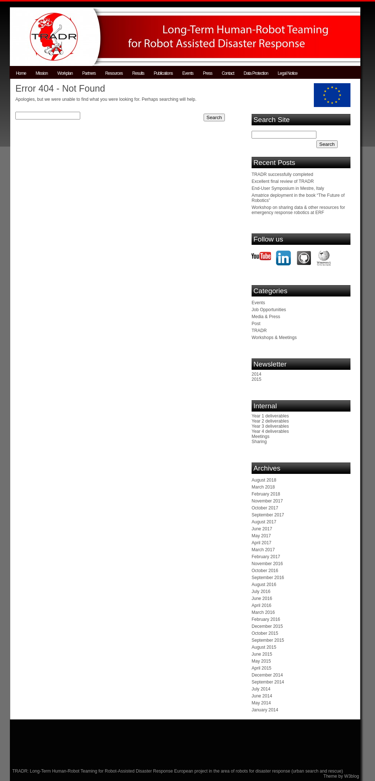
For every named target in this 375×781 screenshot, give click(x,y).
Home (21, 73)
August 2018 (264, 480)
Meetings (261, 436)
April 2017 (261, 542)
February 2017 (266, 556)
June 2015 (262, 654)
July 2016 (261, 591)
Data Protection (256, 73)
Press (207, 73)
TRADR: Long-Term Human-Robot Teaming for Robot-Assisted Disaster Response (93, 771)
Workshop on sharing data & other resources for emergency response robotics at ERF (298, 210)
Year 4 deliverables (270, 431)
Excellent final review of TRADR (283, 181)
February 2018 (266, 494)
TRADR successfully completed (282, 174)
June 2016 (262, 598)
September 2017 (268, 514)
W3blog (351, 776)
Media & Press (266, 316)
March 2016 (263, 612)
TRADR (259, 330)
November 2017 (267, 501)
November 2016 (267, 563)
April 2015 (261, 668)
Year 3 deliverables (270, 426)
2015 (256, 379)
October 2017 (265, 508)
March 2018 (263, 487)
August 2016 (264, 584)
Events (187, 73)
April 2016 (261, 605)
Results (138, 73)
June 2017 (262, 528)
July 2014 (261, 689)
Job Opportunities (269, 309)
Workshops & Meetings (274, 337)
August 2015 (264, 647)
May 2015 (261, 661)
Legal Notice (287, 73)
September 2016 (268, 577)
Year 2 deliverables (270, 421)
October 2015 (265, 633)
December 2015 (267, 626)
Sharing (259, 441)
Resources (114, 73)
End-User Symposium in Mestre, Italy (288, 188)
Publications (163, 73)
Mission (42, 73)
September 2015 (268, 640)
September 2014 (268, 682)
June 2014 (262, 696)
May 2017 (261, 535)
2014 (256, 374)
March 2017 (263, 549)
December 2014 (267, 675)
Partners (89, 73)
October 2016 (265, 570)
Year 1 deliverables (270, 416)
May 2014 (261, 703)
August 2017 (264, 521)
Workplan (65, 73)
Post (256, 323)
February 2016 (266, 619)
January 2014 (265, 709)
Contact (228, 73)
